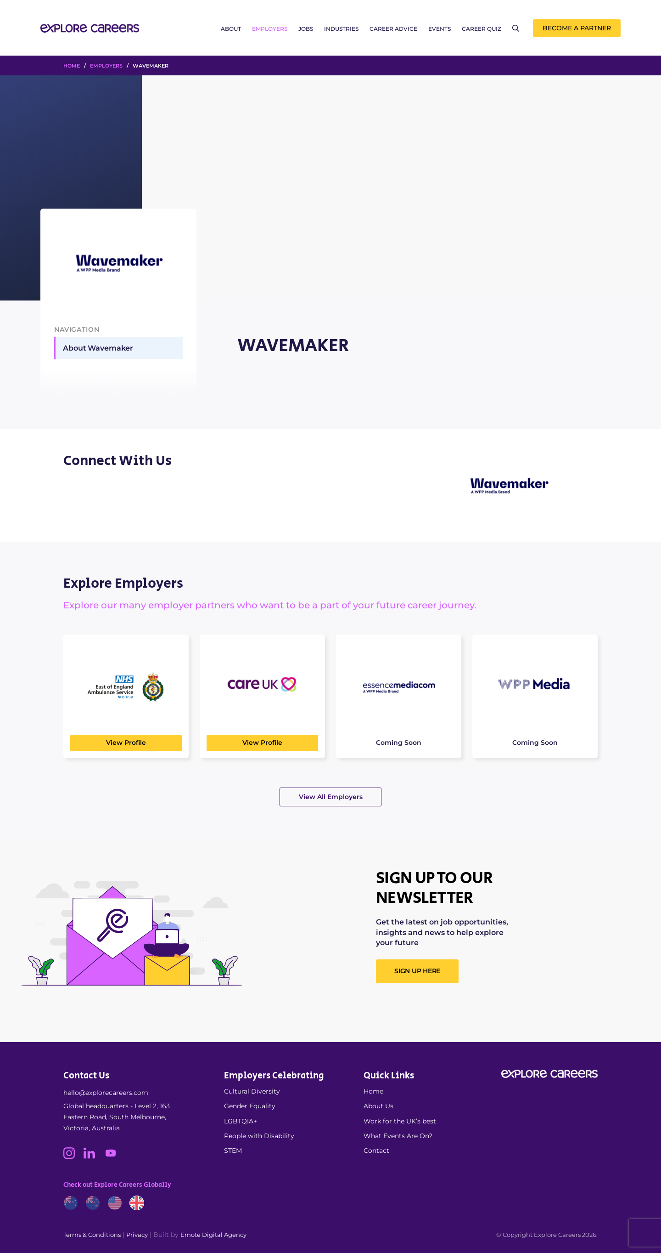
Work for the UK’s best (400, 1121)
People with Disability (259, 1136)
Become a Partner (577, 28)
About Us (378, 1106)
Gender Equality (249, 1106)
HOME (71, 65)
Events (439, 28)
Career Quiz (481, 28)
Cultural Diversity (252, 1091)
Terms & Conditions (92, 1234)
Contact (376, 1150)
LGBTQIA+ (240, 1121)
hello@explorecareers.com (105, 1093)
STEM (233, 1150)
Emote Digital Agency (213, 1234)
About (231, 28)
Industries (341, 28)
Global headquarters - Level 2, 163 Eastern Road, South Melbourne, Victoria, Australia (116, 1117)
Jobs (305, 28)
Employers (269, 28)
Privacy (137, 1234)
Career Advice (393, 28)
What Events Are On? (398, 1136)
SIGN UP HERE (417, 971)
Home (373, 1091)
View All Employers (331, 797)
